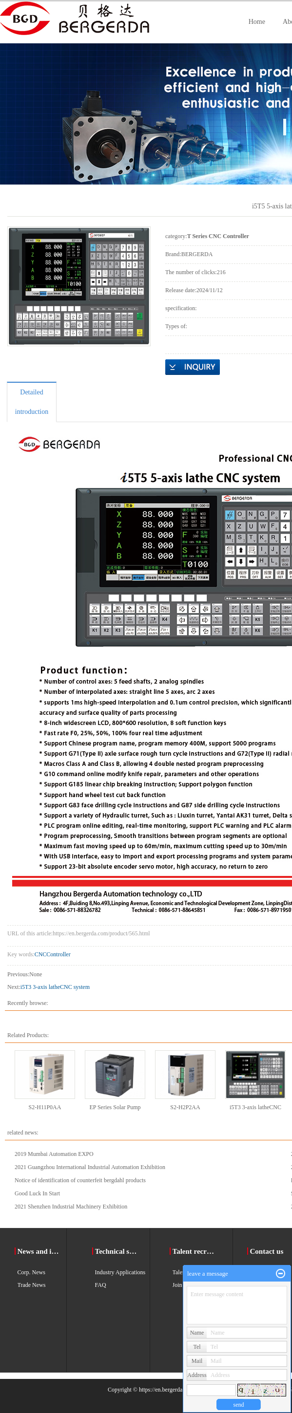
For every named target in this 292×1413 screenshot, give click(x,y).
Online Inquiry (192, 367)
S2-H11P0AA (45, 1107)
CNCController (53, 954)
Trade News (32, 1285)
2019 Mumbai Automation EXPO (54, 1154)
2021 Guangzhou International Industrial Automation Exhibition (90, 1167)
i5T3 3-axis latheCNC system (55, 987)
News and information (40, 1251)
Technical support (117, 1251)
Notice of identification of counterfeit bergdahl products (80, 1180)
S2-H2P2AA (185, 1107)
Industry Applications (120, 1272)
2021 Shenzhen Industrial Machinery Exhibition (71, 1206)
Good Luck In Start (37, 1193)
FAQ (100, 1285)
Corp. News (31, 1272)
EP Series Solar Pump (114, 1107)
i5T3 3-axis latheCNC (255, 1107)
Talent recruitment (195, 1251)
